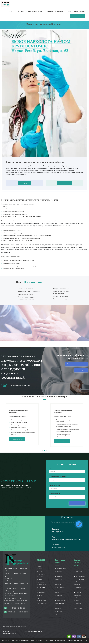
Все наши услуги (60, 568)
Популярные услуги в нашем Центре (44, 396)
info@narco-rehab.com (59, 547)
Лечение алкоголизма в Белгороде (23, 411)
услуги (21, 12)
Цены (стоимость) (79, 576)
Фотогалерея (41, 584)
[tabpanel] (27, 424)
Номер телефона (54, 485)
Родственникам (56, 12)
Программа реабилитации (39, 12)
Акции (74, 12)
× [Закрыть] (86, 640)
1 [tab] (42, 450)
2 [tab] (44, 450)
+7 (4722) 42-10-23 (57, 532)
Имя (50, 468)
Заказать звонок (78, 16)
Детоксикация (60, 587)
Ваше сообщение (54, 493)
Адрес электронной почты (58, 476)
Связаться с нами (64, 183)
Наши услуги (24, 183)
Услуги (39, 568)
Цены (69, 12)
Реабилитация (42, 592)
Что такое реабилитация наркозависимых (78, 606)
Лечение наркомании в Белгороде (68, 411)
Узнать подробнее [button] (22, 439)
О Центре (10, 11)
